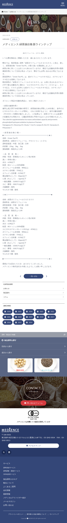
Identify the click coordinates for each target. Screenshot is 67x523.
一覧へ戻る (33, 276)
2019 (30, 317)
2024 (30, 311)
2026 (9, 311)
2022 (52, 311)
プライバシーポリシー (15, 514)
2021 (9, 317)
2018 (41, 317)
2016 (9, 322)
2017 (52, 317)
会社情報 (6, 490)
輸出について (8, 483)
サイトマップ (54, 514)
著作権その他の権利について (36, 514)
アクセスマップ (33, 446)
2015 (19, 322)
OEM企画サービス (9, 474)
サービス (6, 463)
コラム (5, 297)
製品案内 (6, 293)
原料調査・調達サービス (11, 471)
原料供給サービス (9, 468)
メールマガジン (9, 501)
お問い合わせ (8, 505)
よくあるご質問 (9, 486)
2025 (19, 311)
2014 (30, 322)
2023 (41, 311)
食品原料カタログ (10, 479)
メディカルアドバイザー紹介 (14, 498)
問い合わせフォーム (33, 403)
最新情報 (6, 494)
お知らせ (14, 39)
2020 (19, 317)
